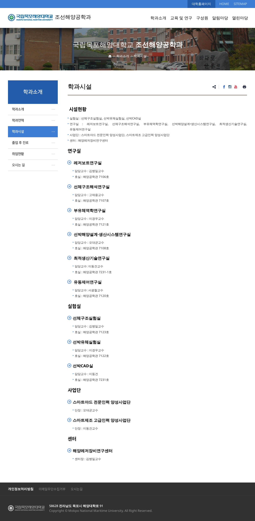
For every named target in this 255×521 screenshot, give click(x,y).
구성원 (202, 18)
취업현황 (18, 154)
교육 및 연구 (181, 18)
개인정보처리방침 (20, 489)
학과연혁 (18, 120)
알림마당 (220, 18)
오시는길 (77, 489)
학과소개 (158, 18)
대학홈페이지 (201, 4)
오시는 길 (18, 165)
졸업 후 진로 (20, 143)
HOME (224, 4)
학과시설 (18, 131)
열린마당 (240, 18)
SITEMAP (240, 4)
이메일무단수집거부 (52, 489)
